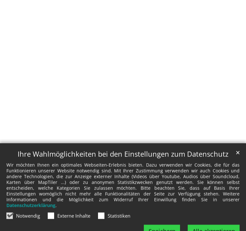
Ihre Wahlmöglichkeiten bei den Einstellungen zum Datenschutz (123, 161)
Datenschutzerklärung (30, 212)
